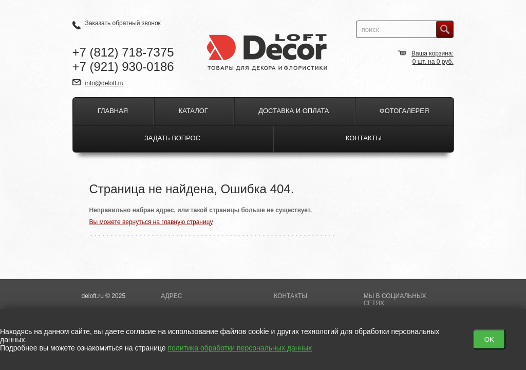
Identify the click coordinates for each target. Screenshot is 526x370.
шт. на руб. (433, 61)
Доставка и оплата (293, 111)
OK (489, 339)
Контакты (364, 138)
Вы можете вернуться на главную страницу (151, 222)
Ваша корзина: (432, 53)
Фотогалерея (404, 111)
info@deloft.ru (104, 83)
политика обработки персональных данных (240, 348)
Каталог (193, 111)
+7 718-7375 (123, 52)
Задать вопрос (172, 138)
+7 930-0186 (123, 66)
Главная (113, 111)
